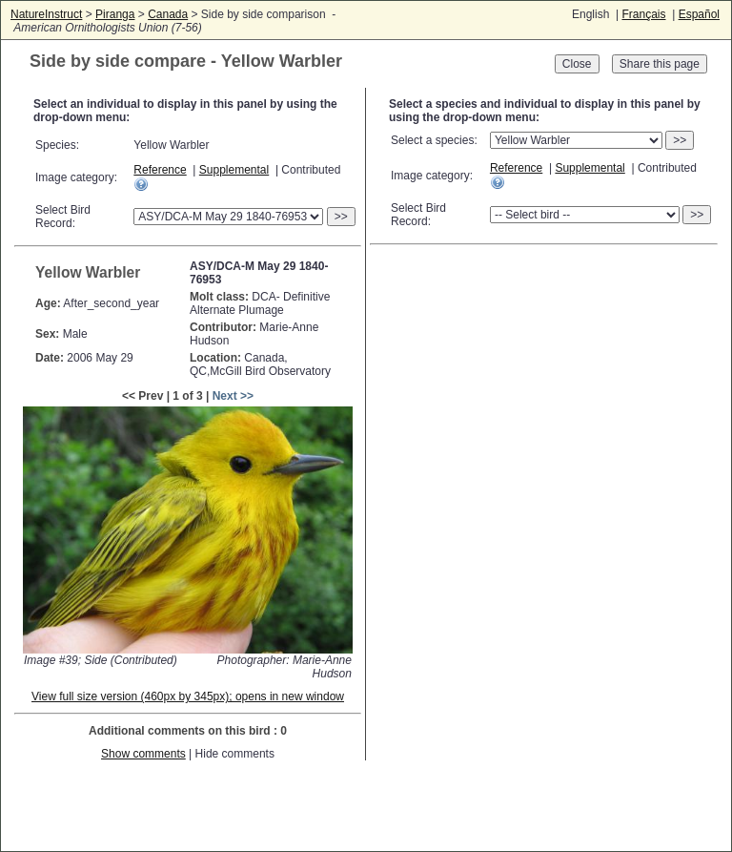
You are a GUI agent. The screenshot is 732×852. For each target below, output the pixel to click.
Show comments (143, 753)
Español (699, 14)
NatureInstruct (46, 14)
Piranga (114, 14)
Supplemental (234, 170)
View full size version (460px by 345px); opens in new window (187, 696)
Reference (159, 170)
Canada (168, 14)
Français (643, 14)
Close (577, 64)
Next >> (233, 396)
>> (341, 216)
